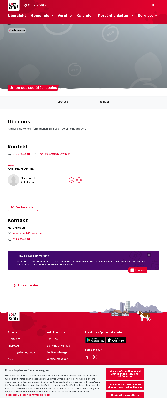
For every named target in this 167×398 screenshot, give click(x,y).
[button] (35, 5)
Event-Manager (56, 365)
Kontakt (104, 102)
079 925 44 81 (21, 154)
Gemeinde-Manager (59, 345)
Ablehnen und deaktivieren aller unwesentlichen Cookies (125, 388)
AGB (10, 358)
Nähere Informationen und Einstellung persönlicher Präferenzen (125, 377)
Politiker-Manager (57, 352)
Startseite (14, 339)
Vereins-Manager (57, 358)
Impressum (14, 345)
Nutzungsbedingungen (22, 352)
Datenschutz (16, 365)
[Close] (149, 255)
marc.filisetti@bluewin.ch (55, 154)
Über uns (63, 102)
